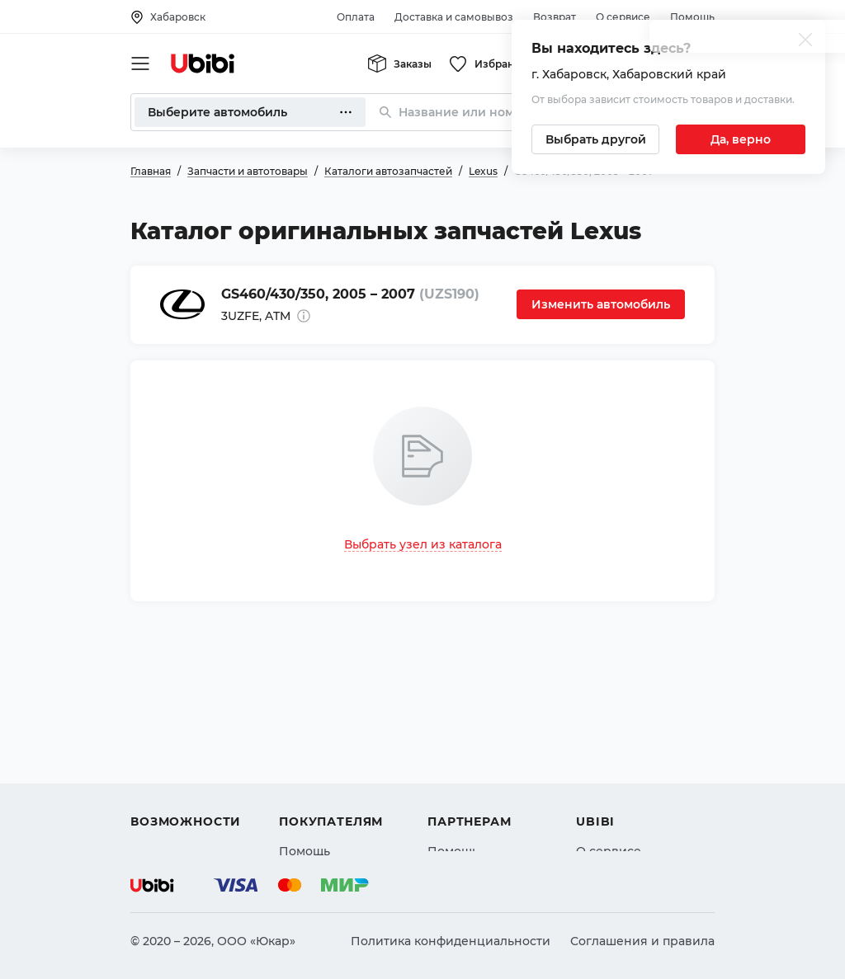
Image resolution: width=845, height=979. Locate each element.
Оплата (356, 17)
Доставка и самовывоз (453, 17)
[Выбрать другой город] (595, 139)
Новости (602, 781)
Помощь (692, 17)
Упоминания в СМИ (637, 810)
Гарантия (308, 810)
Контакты (605, 751)
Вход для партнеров (490, 781)
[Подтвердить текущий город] (740, 139)
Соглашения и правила (642, 941)
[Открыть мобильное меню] (140, 63)
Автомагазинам (475, 751)
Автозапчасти (172, 721)
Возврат (554, 17)
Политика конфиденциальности (450, 941)
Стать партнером (479, 810)
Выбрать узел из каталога (423, 544)
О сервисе (623, 17)
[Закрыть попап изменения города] (805, 42)
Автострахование (184, 751)
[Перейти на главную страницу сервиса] (203, 63)
